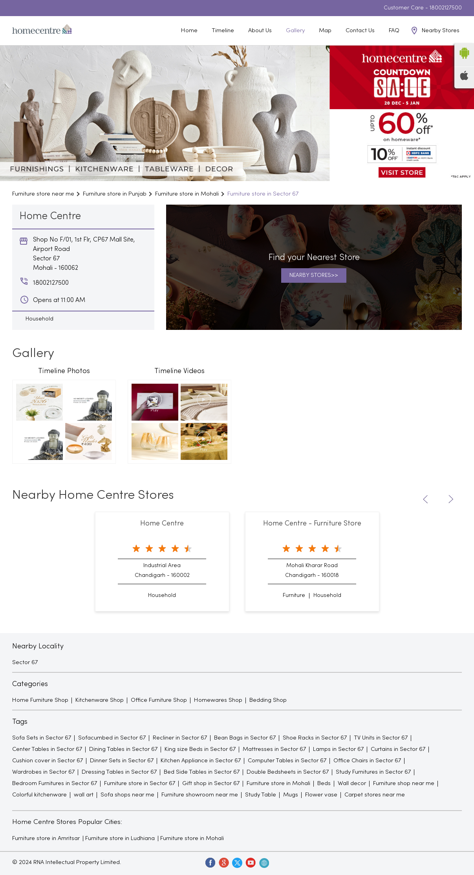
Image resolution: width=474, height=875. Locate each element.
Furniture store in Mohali (192, 838)
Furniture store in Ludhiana (120, 838)
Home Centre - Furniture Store (312, 523)
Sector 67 (25, 662)
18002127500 (446, 8)
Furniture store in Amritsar (46, 838)
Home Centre (162, 523)
